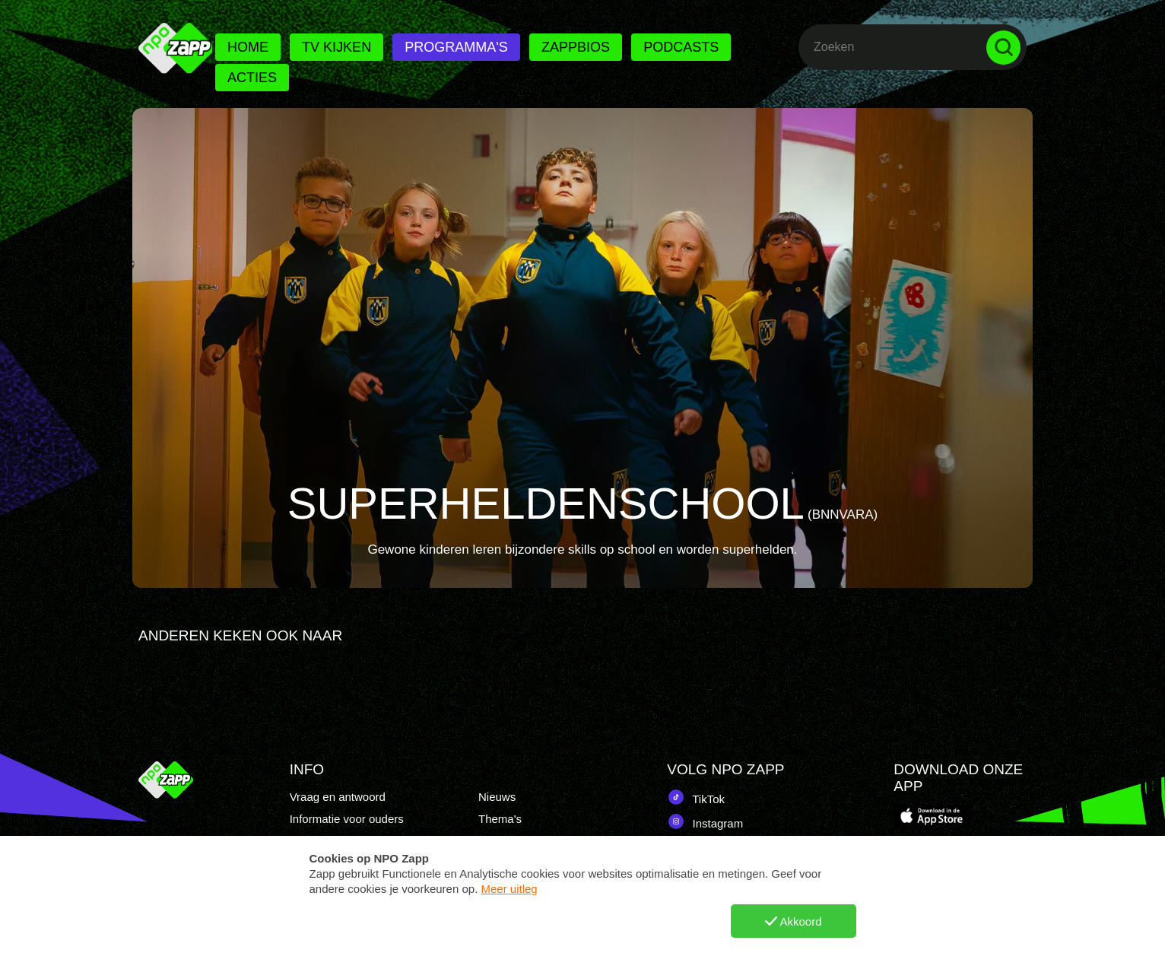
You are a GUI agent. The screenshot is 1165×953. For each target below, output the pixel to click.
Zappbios (575, 47)
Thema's (500, 818)
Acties (252, 77)
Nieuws (497, 796)
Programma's (456, 47)
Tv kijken (336, 47)
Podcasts (681, 47)
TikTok (696, 797)
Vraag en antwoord (338, 796)
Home (247, 47)
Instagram (705, 821)
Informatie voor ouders (347, 818)
